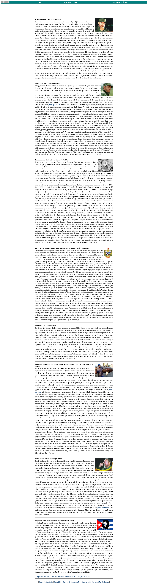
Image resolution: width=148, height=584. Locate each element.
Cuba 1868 (66, 582)
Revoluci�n (96, 582)
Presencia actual (70, 576)
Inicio (41, 582)
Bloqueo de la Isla (84, 576)
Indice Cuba (49, 582)
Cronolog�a (75, 582)
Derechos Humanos (57, 576)
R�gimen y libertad (42, 576)
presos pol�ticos (54, 105)
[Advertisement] (74, 12)
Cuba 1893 (58, 582)
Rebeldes (105, 582)
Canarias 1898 (86, 582)
